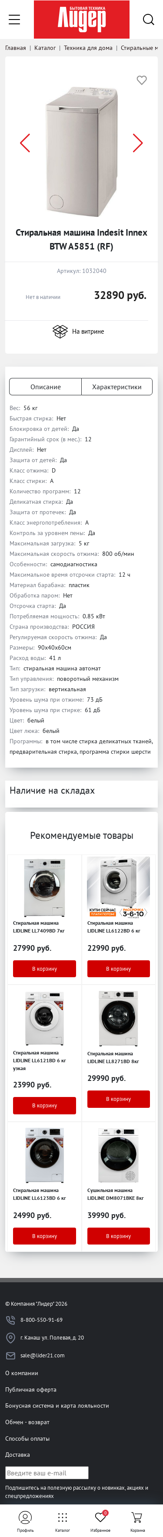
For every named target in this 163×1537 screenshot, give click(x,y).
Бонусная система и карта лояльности (57, 1405)
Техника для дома (88, 48)
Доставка (17, 1454)
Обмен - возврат (27, 1422)
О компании (21, 1373)
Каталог (45, 48)
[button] (138, 143)
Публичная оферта (31, 1389)
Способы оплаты (27, 1438)
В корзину (44, 968)
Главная (15, 48)
